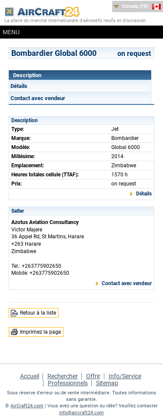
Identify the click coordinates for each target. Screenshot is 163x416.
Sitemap (107, 383)
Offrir (93, 376)
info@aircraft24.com (81, 413)
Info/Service (125, 376)
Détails (18, 86)
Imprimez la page (40, 332)
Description (27, 75)
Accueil (29, 376)
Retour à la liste (38, 313)
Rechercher (62, 376)
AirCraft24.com (26, 406)
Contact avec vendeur (37, 98)
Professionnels (68, 383)
